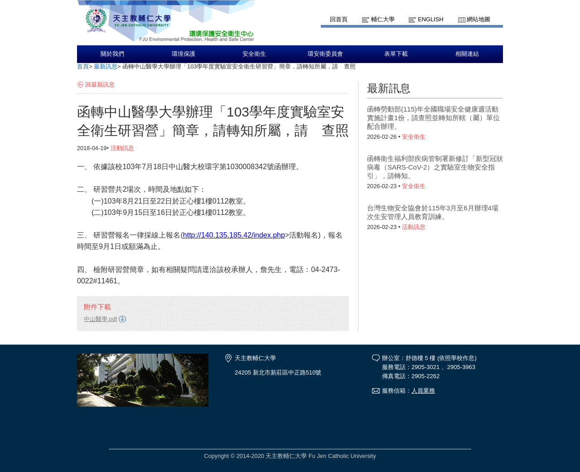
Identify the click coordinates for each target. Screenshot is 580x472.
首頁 (83, 66)
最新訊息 (105, 66)
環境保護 (183, 54)
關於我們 (112, 54)
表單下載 (396, 54)
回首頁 (339, 19)
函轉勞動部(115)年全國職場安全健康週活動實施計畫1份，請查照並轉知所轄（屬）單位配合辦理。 (433, 117)
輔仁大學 (383, 19)
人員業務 (423, 390)
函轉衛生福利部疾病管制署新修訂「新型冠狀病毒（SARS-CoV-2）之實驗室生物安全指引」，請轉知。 (435, 167)
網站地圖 (478, 19)
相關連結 (467, 54)
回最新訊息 (100, 84)
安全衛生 (254, 54)
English (430, 19)
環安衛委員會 (325, 54)
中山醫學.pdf (100, 319)
